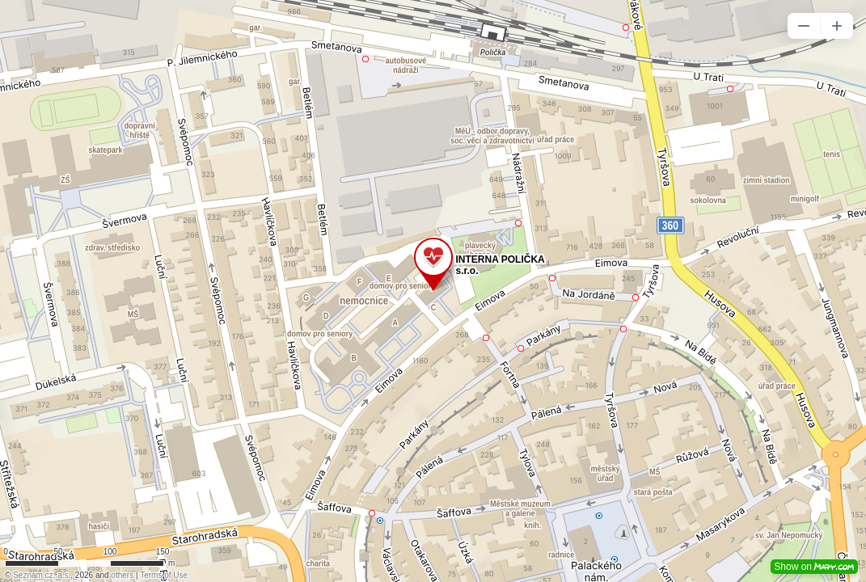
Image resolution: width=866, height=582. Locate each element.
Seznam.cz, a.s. (41, 575)
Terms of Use (164, 575)
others (122, 575)
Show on (814, 566)
